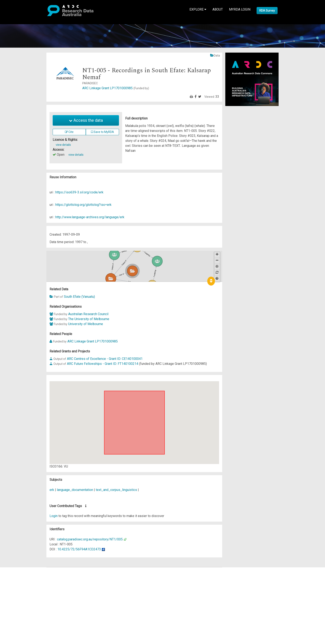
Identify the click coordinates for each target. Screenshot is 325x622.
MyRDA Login (239, 9)
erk (52, 490)
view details (63, 144)
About (217, 9)
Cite (69, 132)
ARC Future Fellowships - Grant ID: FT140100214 (102, 364)
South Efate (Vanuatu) (79, 297)
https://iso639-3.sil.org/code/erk (79, 192)
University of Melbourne (85, 324)
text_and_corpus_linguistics (116, 490)
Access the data (86, 120)
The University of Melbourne (88, 319)
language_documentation (75, 490)
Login (54, 516)
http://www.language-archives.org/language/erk (89, 217)
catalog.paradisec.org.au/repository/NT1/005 (90, 539)
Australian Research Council (88, 314)
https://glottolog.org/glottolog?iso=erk (83, 205)
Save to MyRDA (102, 132)
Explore (197, 9)
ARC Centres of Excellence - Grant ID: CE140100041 (105, 359)
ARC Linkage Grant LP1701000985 (115, 88)
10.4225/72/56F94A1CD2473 (79, 549)
